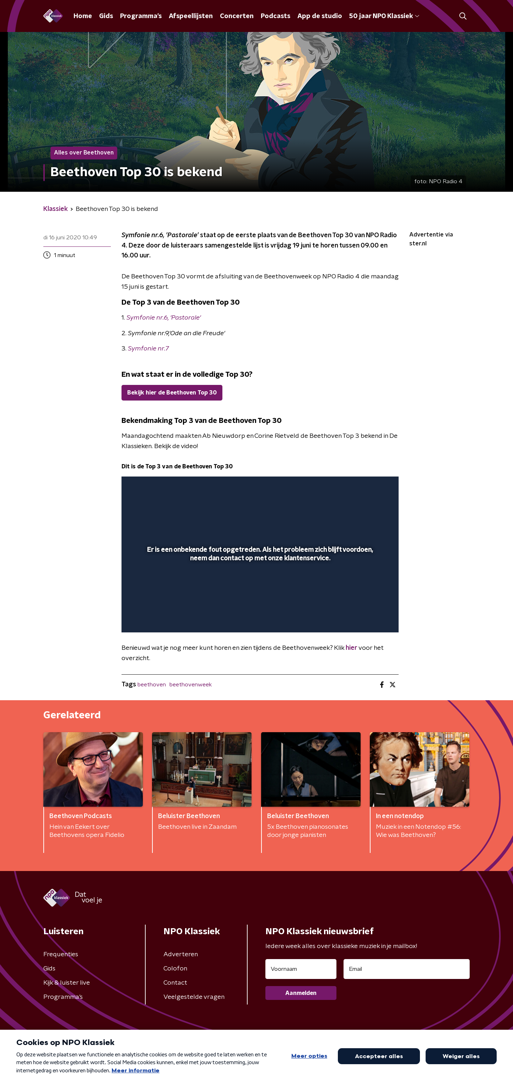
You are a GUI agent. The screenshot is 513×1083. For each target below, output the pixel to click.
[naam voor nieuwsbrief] (300, 969)
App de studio (319, 16)
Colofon (175, 968)
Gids (106, 16)
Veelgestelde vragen (194, 997)
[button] (463, 16)
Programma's (141, 16)
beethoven (151, 684)
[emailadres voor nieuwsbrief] (407, 969)
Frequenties (60, 954)
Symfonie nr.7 (148, 348)
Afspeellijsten (191, 16)
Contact (175, 983)
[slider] (259, 597)
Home (83, 16)
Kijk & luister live (66, 983)
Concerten (237, 16)
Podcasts (275, 16)
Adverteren (180, 954)
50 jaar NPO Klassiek (384, 16)
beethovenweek (190, 684)
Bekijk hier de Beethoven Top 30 (172, 393)
